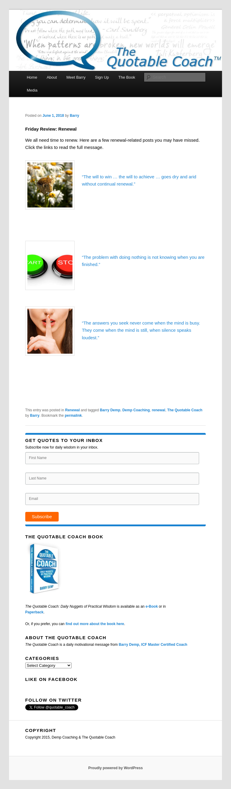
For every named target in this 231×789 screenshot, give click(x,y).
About (52, 77)
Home (32, 77)
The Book (126, 77)
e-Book (152, 606)
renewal (158, 410)
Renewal (72, 410)
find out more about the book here (95, 624)
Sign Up (102, 77)
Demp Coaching (136, 410)
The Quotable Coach (184, 410)
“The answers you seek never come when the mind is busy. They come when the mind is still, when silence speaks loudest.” (141, 330)
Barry (74, 115)
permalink (73, 415)
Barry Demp (110, 410)
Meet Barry (76, 77)
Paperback (34, 612)
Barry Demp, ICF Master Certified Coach (153, 644)
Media (32, 90)
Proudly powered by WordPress (115, 768)
